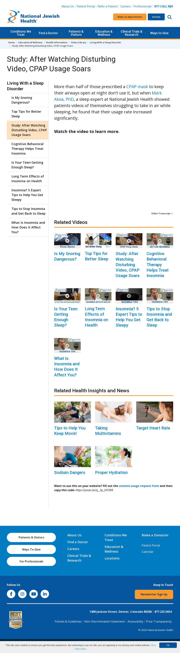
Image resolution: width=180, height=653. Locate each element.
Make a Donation (155, 535)
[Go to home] (33, 17)
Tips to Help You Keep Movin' (70, 431)
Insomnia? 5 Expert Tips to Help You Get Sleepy (129, 317)
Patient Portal (86, 6)
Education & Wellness (103, 33)
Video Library (78, 42)
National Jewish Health (160, 630)
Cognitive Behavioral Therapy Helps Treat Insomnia (158, 264)
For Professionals (31, 561)
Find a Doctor (48, 33)
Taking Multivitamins (108, 431)
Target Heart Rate (153, 428)
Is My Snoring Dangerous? (67, 256)
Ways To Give (31, 549)
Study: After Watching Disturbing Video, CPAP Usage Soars (128, 264)
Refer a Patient (107, 6)
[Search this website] (169, 16)
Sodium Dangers (69, 472)
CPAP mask (137, 86)
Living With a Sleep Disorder (105, 42)
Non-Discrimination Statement (104, 621)
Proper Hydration (111, 472)
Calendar (147, 552)
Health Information (56, 42)
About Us (68, 6)
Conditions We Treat (20, 33)
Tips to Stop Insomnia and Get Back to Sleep (159, 317)
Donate (156, 16)
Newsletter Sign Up (154, 594)
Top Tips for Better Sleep (96, 256)
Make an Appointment (130, 16)
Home (11, 42)
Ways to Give (159, 33)
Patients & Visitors (76, 33)
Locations (112, 558)
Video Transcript (162, 213)
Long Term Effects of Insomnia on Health (96, 317)
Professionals (142, 6)
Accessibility (135, 621)
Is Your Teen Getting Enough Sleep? (66, 317)
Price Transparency (159, 621)
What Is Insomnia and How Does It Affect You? (67, 366)
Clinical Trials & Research (131, 33)
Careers (125, 6)
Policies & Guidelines (68, 621)
